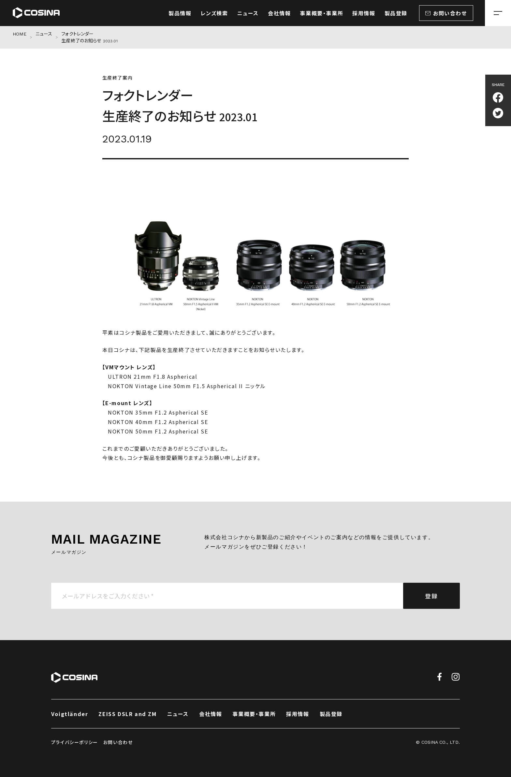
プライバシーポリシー (74, 742)
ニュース (44, 34)
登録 (431, 596)
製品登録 (331, 714)
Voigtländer (69, 714)
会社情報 (210, 714)
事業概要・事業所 (254, 714)
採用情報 (297, 714)
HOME (19, 34)
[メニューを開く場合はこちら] (498, 13)
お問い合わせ (118, 742)
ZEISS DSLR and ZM (127, 714)
